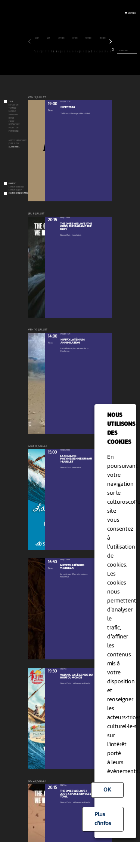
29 (105, 52)
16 (70, 52)
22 (86, 52)
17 (72, 52)
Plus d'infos (102, 819)
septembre (61, 38)
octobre (75, 38)
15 (67, 52)
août (48, 38)
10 (54, 52)
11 (56, 52)
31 (110, 52)
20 (81, 52)
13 (61, 52)
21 (83, 52)
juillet (37, 38)
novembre (88, 38)
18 (75, 52)
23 (89, 52)
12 (59, 52)
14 (64, 52)
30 (108, 52)
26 (97, 52)
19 (78, 52)
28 (102, 52)
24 (91, 52)
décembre (103, 38)
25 (94, 52)
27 (100, 52)
